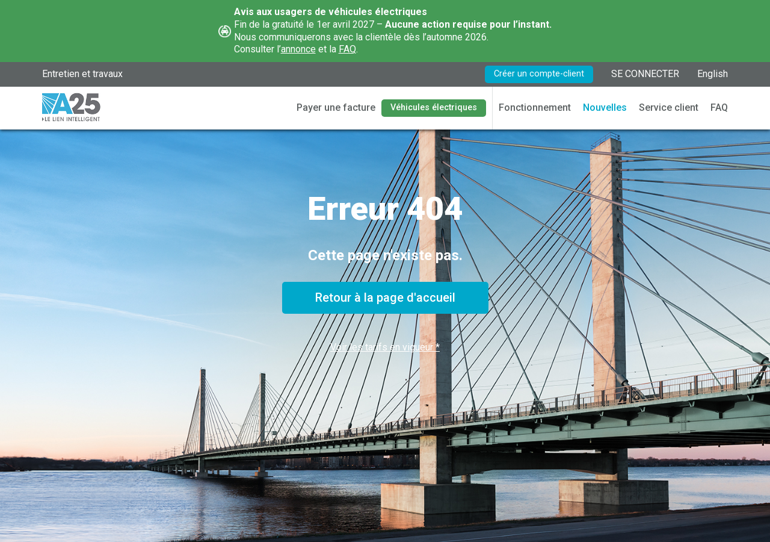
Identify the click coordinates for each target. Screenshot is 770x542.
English (712, 73)
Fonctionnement (535, 107)
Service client (668, 107)
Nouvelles (605, 107)
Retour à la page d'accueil (385, 297)
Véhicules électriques (433, 107)
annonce (298, 49)
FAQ (347, 49)
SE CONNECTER (645, 73)
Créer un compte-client (539, 74)
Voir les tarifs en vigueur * (385, 347)
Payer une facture (336, 107)
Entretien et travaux (82, 73)
